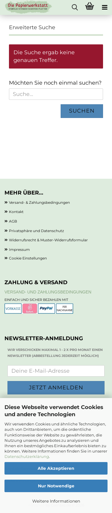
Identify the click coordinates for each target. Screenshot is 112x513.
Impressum (19, 249)
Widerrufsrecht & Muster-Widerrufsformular (48, 240)
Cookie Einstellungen (28, 258)
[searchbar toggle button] (74, 7)
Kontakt (16, 211)
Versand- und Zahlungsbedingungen (47, 292)
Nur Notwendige (56, 486)
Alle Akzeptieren (56, 468)
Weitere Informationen (56, 501)
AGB (13, 221)
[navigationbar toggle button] (104, 7)
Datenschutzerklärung (26, 456)
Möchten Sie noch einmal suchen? (55, 83)
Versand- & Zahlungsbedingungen (39, 202)
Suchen (82, 111)
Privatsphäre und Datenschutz (36, 230)
